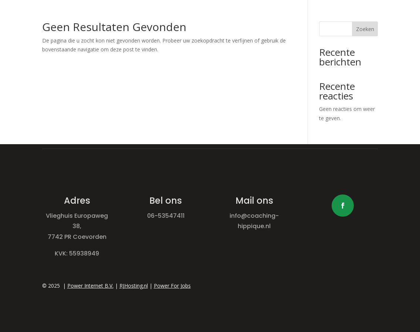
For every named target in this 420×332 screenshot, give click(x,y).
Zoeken (365, 29)
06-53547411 (165, 215)
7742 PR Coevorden (77, 237)
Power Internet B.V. (90, 285)
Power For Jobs (172, 285)
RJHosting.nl (133, 285)
